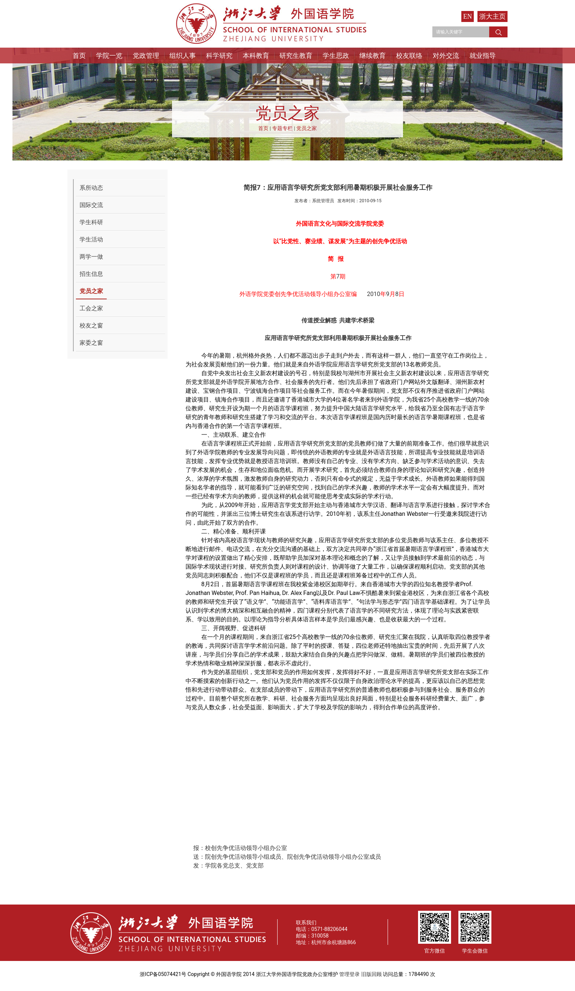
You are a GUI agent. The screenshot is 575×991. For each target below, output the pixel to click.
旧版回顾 (371, 974)
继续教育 (372, 55)
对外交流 (446, 55)
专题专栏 (282, 128)
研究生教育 (295, 55)
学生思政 (336, 55)
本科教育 (256, 55)
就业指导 (482, 55)
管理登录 (349, 974)
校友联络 (409, 55)
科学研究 (219, 55)
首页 (79, 55)
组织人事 (182, 55)
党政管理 (146, 55)
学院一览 (109, 55)
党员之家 (306, 128)
